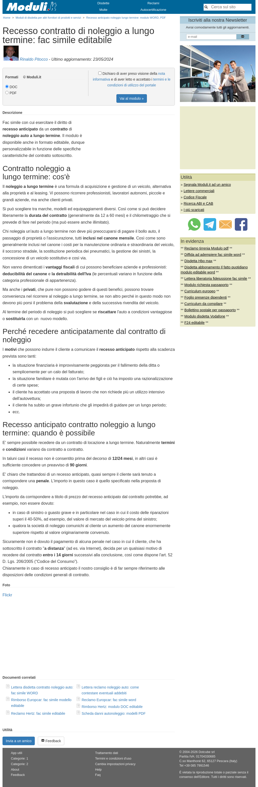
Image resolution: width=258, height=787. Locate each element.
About (15, 769)
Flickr (7, 595)
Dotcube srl (207, 752)
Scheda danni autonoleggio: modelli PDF (114, 713)
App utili (16, 753)
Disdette (103, 3)
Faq (98, 775)
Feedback (51, 741)
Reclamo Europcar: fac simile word (109, 700)
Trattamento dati (106, 753)
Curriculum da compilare (203, 304)
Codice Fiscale (195, 197)
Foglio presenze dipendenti (205, 297)
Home (6, 17)
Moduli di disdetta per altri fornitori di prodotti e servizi (48, 17)
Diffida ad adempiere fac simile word (212, 255)
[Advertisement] (132, 146)
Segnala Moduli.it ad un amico (207, 185)
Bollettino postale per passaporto (210, 310)
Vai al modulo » (132, 98)
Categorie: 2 (19, 764)
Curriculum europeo (199, 291)
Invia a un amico (18, 741)
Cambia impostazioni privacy (115, 764)
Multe (103, 10)
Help (98, 769)
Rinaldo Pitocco (34, 59)
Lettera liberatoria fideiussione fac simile (215, 279)
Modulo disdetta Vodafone (204, 316)
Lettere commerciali (199, 191)
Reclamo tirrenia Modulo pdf (206, 248)
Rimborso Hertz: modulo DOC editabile (112, 707)
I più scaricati (194, 210)
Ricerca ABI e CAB (198, 203)
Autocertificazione (153, 10)
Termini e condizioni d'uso (113, 758)
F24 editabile (194, 323)
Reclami (153, 3)
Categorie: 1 (19, 758)
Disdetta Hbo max (198, 261)
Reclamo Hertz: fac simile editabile (38, 713)
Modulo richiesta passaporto (206, 285)
